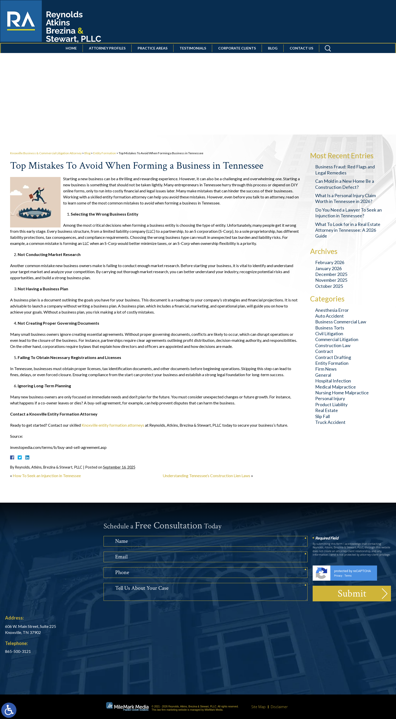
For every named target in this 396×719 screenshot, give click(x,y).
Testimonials (192, 59)
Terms (348, 575)
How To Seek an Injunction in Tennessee (47, 475)
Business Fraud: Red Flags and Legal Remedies (345, 169)
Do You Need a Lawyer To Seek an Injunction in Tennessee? (348, 212)
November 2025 (331, 280)
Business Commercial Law (340, 321)
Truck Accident (330, 422)
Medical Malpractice (335, 387)
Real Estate (326, 410)
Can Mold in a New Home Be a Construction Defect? (344, 184)
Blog (272, 59)
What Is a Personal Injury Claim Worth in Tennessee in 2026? (345, 198)
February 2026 (329, 262)
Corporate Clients (236, 59)
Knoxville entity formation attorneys (113, 425)
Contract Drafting (333, 357)
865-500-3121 (18, 651)
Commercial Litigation (336, 339)
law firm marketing (167, 709)
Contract (324, 351)
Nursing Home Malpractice (342, 392)
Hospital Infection (333, 380)
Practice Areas (152, 59)
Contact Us (301, 59)
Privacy (338, 575)
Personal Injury (330, 398)
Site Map (258, 706)
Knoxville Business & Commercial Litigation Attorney (46, 153)
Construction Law (333, 345)
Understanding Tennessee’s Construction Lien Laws (206, 475)
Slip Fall (322, 416)
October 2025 (329, 286)
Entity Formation (104, 153)
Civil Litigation (329, 333)
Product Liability (331, 404)
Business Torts (329, 327)
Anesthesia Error (332, 310)
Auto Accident (329, 316)
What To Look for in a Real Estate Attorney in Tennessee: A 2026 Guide (347, 230)
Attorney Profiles (106, 59)
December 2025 (331, 274)
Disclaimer (279, 706)
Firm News (326, 369)
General (323, 375)
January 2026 (328, 268)
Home (70, 59)
